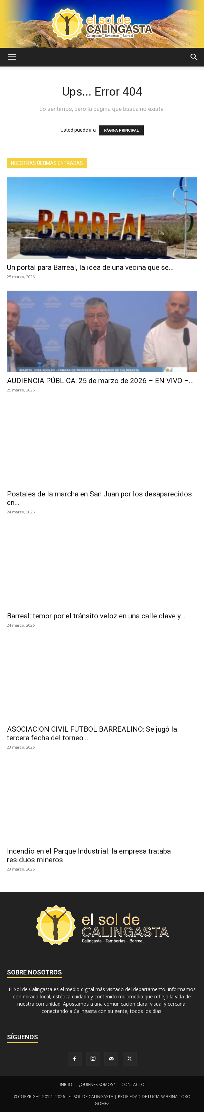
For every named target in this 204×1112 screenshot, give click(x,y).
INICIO (66, 1084)
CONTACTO (133, 1084)
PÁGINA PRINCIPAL (121, 130)
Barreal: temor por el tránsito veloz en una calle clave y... (96, 616)
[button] (12, 57)
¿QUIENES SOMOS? (97, 1084)
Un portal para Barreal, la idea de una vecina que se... (90, 267)
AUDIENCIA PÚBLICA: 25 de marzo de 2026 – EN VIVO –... (100, 381)
